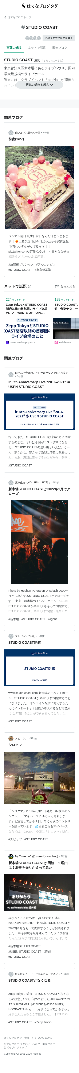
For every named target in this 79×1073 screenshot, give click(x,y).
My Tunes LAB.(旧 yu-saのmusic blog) (36, 856)
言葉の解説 (14, 47)
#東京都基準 (43, 269)
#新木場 (13, 619)
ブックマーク (15, 299)
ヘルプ (36, 1044)
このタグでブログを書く (59, 38)
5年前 (20, 376)
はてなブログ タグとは (17, 1044)
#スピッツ (15, 839)
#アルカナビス (46, 264)
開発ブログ (49, 1044)
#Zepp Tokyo (43, 1022)
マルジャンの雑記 (25, 636)
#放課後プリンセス (21, 264)
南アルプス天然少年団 (27, 132)
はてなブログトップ (15, 1047)
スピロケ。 (21, 738)
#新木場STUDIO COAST (24, 946)
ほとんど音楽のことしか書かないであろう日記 (41, 372)
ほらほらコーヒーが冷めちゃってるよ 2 (37, 974)
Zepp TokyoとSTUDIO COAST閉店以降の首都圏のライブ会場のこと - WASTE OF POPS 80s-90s (26, 309)
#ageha (53, 619)
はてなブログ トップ (17, 17)
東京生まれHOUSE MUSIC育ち (33, 482)
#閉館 (47, 951)
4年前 (46, 132)
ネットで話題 (37, 47)
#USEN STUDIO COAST (24, 951)
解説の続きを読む (40, 84)
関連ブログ (59, 47)
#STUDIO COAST (20, 269)
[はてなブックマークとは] (29, 286)
